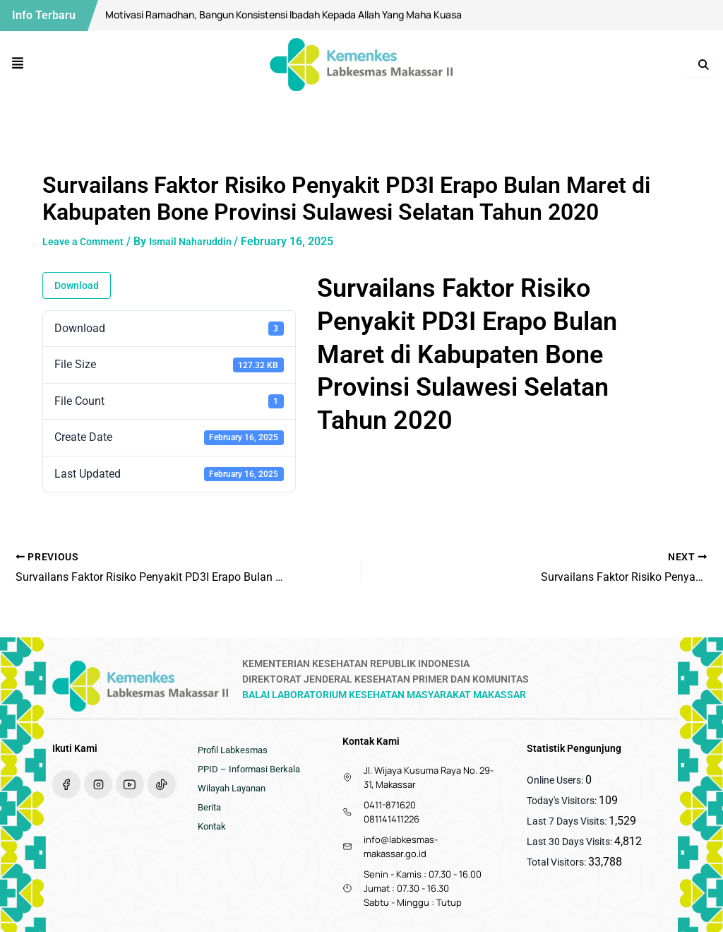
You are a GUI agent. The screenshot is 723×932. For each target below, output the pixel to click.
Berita (211, 814)
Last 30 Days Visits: (570, 841)
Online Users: (556, 780)
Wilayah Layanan (235, 793)
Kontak (213, 836)
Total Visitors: (557, 862)
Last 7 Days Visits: (568, 821)
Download (76, 285)
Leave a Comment (88, 241)
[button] (18, 64)
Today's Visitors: (563, 800)
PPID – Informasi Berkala (253, 772)
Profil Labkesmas (236, 751)
